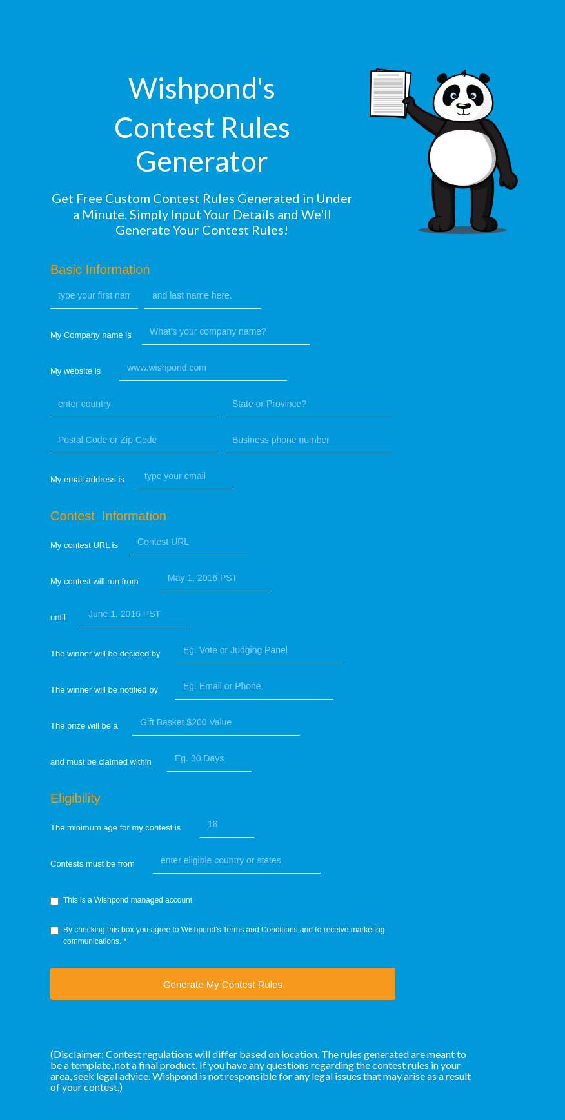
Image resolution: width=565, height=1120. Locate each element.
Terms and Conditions (260, 929)
